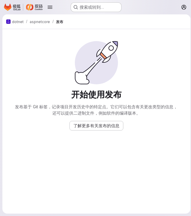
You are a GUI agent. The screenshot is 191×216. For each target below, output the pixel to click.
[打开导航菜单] (50, 7)
